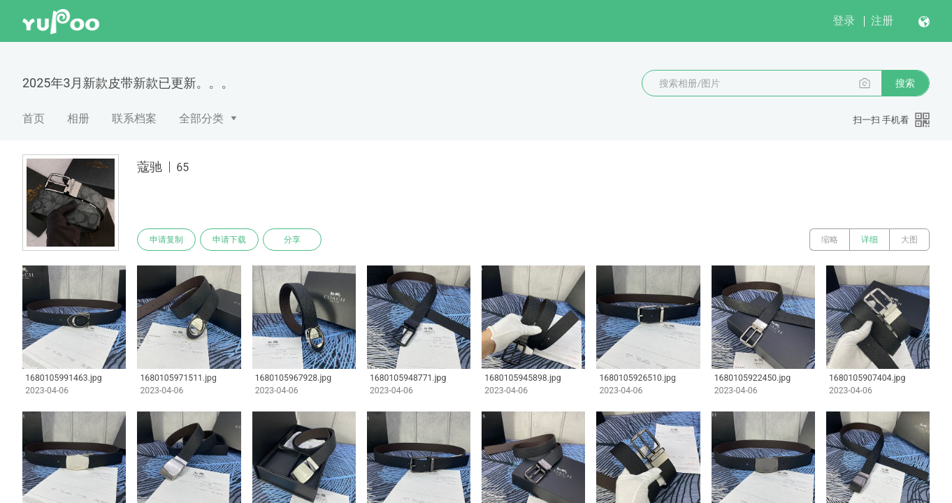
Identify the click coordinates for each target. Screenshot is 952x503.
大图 (909, 240)
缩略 (829, 240)
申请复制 (166, 240)
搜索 (905, 83)
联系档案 (134, 118)
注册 (882, 20)
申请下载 (229, 240)
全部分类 (201, 118)
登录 (843, 20)
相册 (78, 118)
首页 (33, 118)
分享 (292, 240)
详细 (869, 240)
